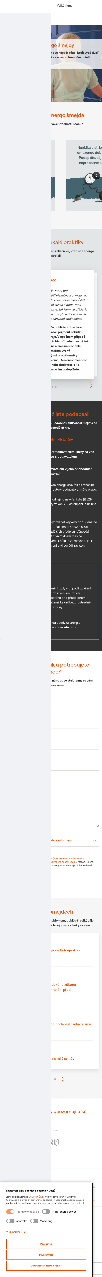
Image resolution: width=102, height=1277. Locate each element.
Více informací (15, 1231)
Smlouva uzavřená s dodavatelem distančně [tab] (40, 439)
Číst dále (90, 1202)
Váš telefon (11, 724)
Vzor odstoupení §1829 (26, 513)
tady (73, 627)
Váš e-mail (10, 745)
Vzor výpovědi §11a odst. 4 (30, 611)
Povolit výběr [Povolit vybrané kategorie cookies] (51, 1254)
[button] (96, 175)
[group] (51, 1175)
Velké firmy (64, 5)
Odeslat (17, 883)
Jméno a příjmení (15, 703)
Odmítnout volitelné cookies (51, 1265)
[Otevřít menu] (95, 18)
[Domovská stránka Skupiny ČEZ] (46, 18)
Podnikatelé (39, 5)
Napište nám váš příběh (19, 766)
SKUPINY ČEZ (36, 1196)
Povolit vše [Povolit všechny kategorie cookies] (51, 1243)
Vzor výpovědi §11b (24, 555)
